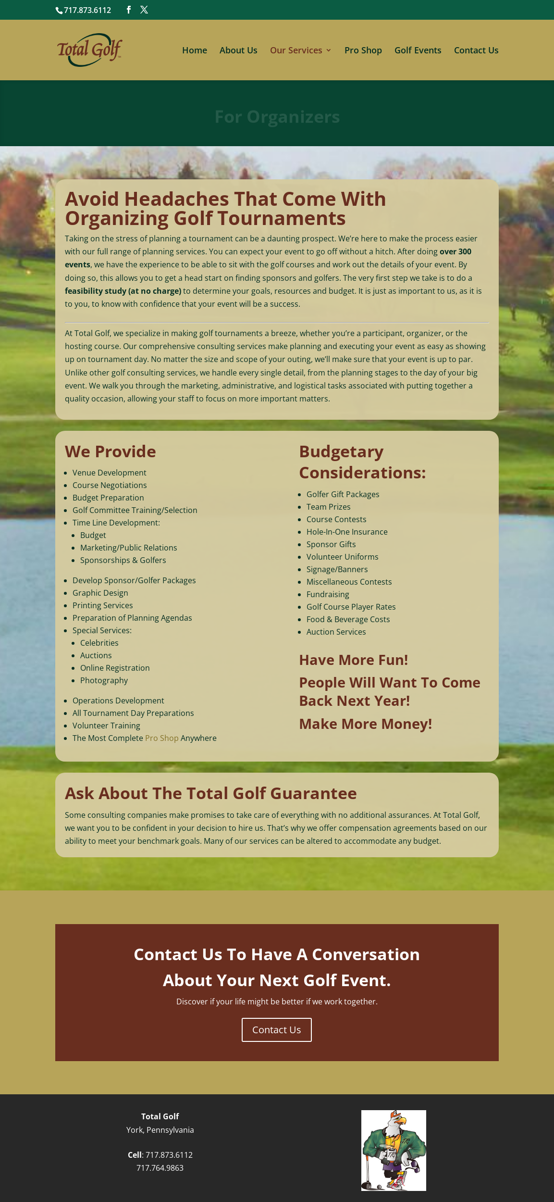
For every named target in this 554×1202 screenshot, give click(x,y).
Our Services (296, 51)
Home (194, 51)
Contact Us (476, 51)
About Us (239, 51)
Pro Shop (363, 51)
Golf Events (418, 51)
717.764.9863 (160, 1168)
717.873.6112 (169, 1155)
